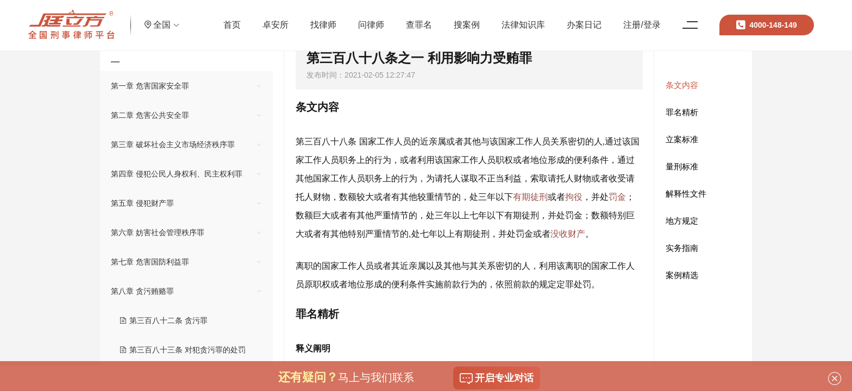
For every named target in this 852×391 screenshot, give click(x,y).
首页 (237, 18)
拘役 (573, 196)
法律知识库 (528, 18)
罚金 (617, 196)
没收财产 (567, 233)
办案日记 (589, 18)
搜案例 (472, 18)
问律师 (376, 18)
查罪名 (424, 18)
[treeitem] (186, 85)
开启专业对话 (497, 378)
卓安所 (280, 18)
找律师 (328, 18)
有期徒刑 (530, 196)
